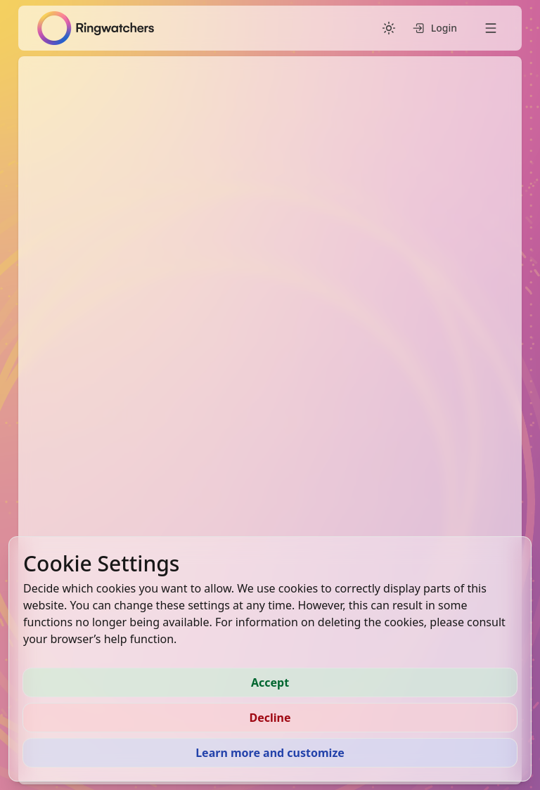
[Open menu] (491, 28)
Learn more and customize (270, 752)
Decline (269, 717)
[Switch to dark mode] (389, 28)
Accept (270, 682)
